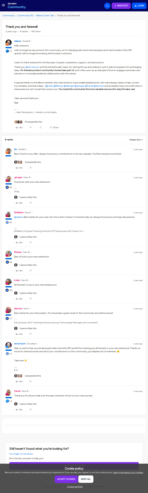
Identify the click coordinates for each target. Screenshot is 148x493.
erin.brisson (20, 343)
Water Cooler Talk (45, 15)
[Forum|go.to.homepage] (17, 6)
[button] (3, 6)
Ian (15, 149)
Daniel (17, 391)
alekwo (17, 41)
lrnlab (17, 280)
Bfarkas (18, 252)
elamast (18, 308)
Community (8, 15)
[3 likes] (27, 162)
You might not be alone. (21, 454)
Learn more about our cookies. (128, 472)
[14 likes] (28, 121)
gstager (18, 177)
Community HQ (25, 15)
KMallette (18, 212)
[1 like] (25, 197)
